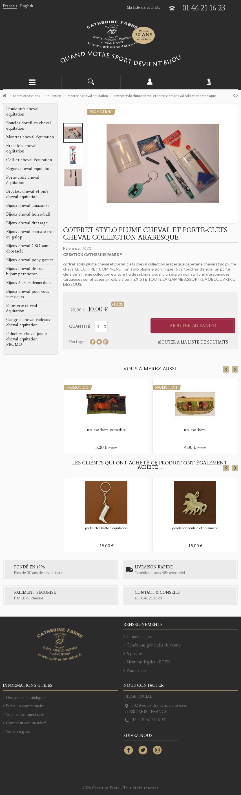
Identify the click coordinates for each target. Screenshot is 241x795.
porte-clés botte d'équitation (106, 528)
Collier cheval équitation (29, 159)
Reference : (72, 248)
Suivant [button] (237, 163)
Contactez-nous (139, 636)
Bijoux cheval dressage (27, 222)
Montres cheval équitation (30, 136)
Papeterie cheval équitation (21, 308)
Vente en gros (18, 731)
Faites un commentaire (25, 706)
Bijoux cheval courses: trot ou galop (30, 234)
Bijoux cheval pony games (30, 259)
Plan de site (137, 670)
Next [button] (235, 369)
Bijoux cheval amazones (27, 205)
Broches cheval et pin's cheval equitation (27, 194)
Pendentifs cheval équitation (22, 111)
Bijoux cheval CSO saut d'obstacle (27, 248)
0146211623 (151, 598)
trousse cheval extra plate (106, 430)
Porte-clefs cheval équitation (22, 180)
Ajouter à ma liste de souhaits (193, 342)
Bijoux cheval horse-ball (28, 214)
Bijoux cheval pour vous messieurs (27, 294)
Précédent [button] (88, 163)
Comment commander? (26, 723)
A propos (135, 653)
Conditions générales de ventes (154, 645)
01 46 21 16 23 (203, 7)
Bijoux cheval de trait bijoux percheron (25, 271)
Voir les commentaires (25, 714)
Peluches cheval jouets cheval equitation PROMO (27, 339)
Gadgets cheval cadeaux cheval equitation (28, 322)
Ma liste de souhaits (143, 7)
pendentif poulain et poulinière (195, 528)
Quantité (79, 326)
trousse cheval (195, 430)
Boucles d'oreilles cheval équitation (28, 125)
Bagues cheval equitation (29, 168)
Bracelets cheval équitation (21, 148)
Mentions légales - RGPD (148, 662)
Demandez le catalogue (25, 697)
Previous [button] (226, 369)
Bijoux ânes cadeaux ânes (28, 282)
